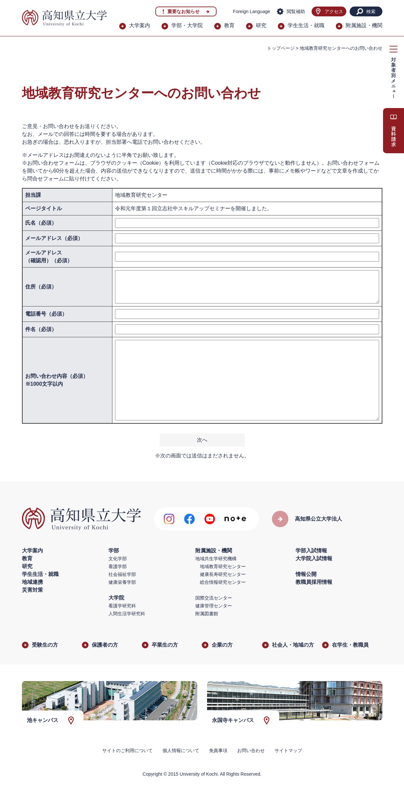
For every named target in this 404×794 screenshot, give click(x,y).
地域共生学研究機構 (216, 558)
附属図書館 (206, 613)
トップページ (281, 48)
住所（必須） (41, 286)
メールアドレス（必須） (54, 238)
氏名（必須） (41, 223)
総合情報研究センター (223, 582)
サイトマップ (288, 750)
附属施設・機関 (364, 25)
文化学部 (117, 558)
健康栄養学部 (122, 582)
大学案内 (139, 25)
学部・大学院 (187, 25)
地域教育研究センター (223, 566)
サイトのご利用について (127, 750)
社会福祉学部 (122, 574)
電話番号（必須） (46, 314)
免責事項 (218, 750)
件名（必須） (41, 329)
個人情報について (181, 750)
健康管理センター (213, 605)
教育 (229, 25)
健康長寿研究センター (223, 574)
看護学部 (117, 566)
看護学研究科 (122, 605)
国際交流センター (213, 597)
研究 (261, 25)
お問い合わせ (251, 750)
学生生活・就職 (306, 25)
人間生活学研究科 (126, 613)
